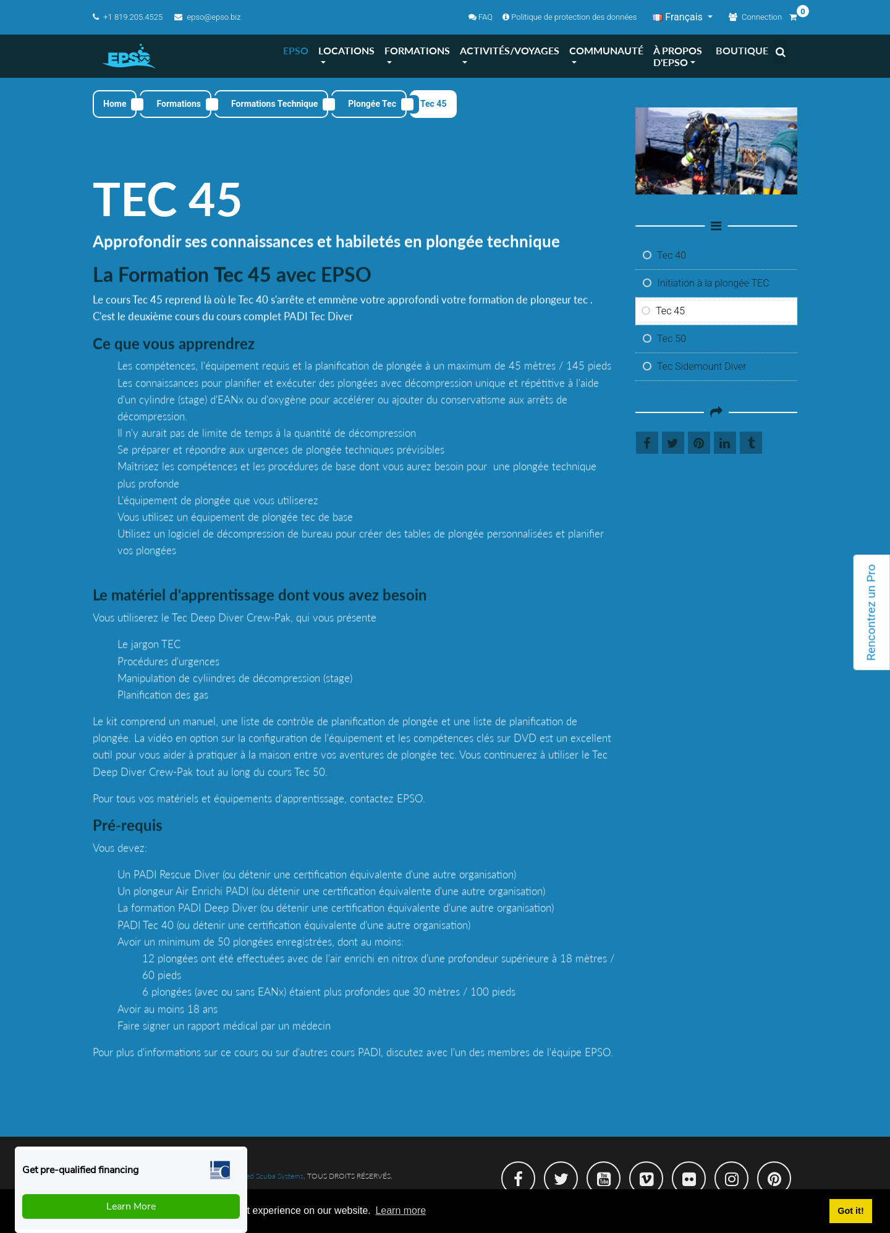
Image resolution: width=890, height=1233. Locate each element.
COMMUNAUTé (606, 50)
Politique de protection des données (569, 17)
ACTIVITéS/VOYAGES (509, 50)
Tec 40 (665, 255)
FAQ (480, 17)
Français (679, 17)
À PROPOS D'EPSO (677, 56)
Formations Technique (274, 104)
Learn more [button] (400, 1210)
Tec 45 (663, 311)
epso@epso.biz (207, 17)
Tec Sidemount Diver (695, 366)
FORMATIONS (417, 50)
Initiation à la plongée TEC (706, 283)
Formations (178, 104)
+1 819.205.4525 (128, 17)
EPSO (295, 50)
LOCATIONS (346, 50)
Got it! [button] (850, 1211)
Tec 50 (665, 339)
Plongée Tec (372, 104)
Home (114, 104)
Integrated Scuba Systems (262, 1176)
